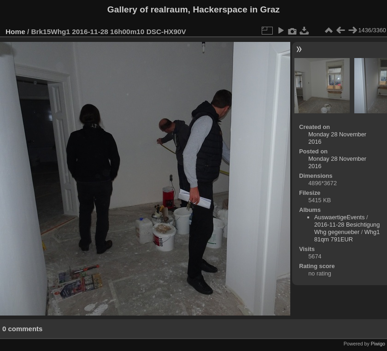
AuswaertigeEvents (339, 217)
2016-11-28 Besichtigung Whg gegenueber (347, 228)
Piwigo (378, 343)
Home (15, 31)
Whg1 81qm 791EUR (347, 235)
